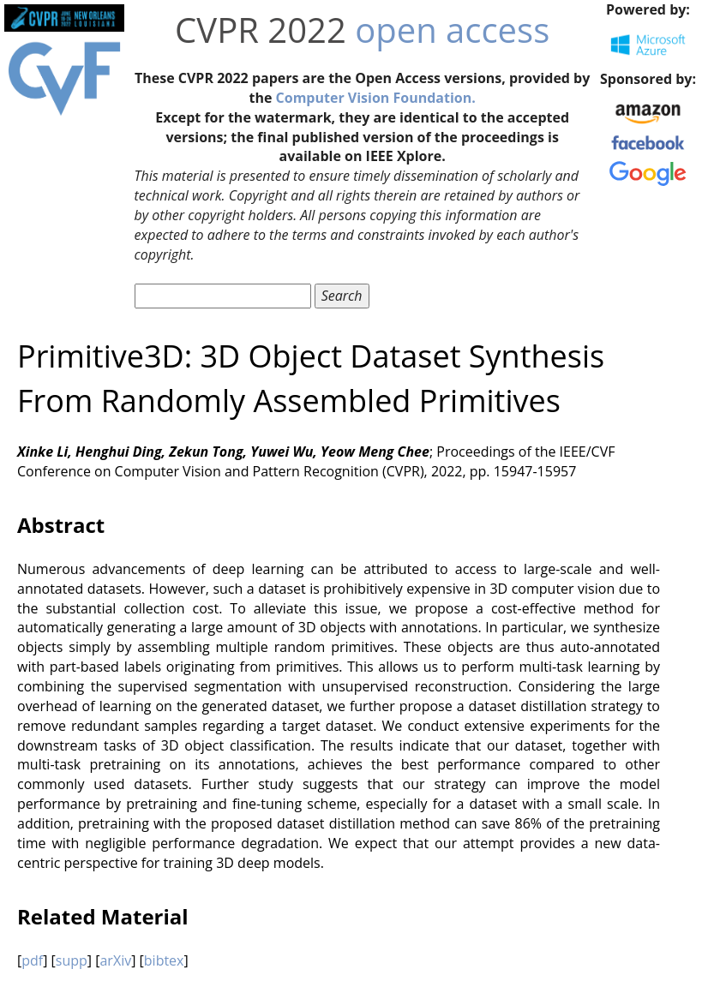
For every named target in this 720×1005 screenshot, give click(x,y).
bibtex (164, 960)
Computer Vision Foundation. (376, 97)
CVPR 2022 (260, 29)
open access (452, 29)
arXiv (115, 960)
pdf (32, 960)
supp (71, 960)
